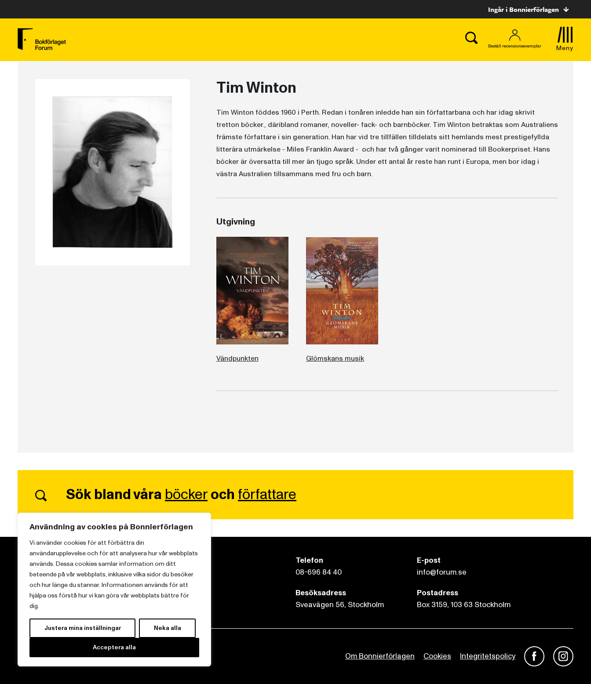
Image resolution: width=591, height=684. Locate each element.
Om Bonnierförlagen (380, 656)
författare (267, 494)
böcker (186, 494)
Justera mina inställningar (82, 628)
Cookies (437, 656)
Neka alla (167, 628)
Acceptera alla (114, 647)
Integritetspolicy (487, 656)
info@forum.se (442, 572)
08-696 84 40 (319, 572)
